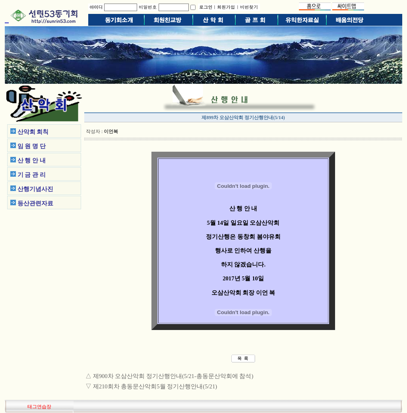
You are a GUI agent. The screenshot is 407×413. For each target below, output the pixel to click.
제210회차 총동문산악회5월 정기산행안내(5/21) (155, 386)
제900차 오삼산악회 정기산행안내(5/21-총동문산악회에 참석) (173, 376)
